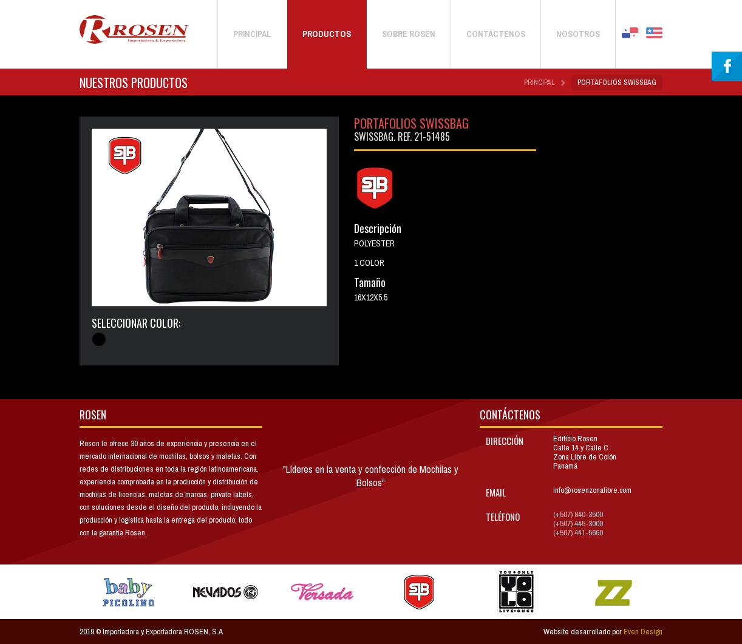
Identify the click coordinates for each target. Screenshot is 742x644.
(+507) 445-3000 (578, 523)
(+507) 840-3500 (578, 514)
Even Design (643, 631)
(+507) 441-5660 (578, 532)
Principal (539, 82)
